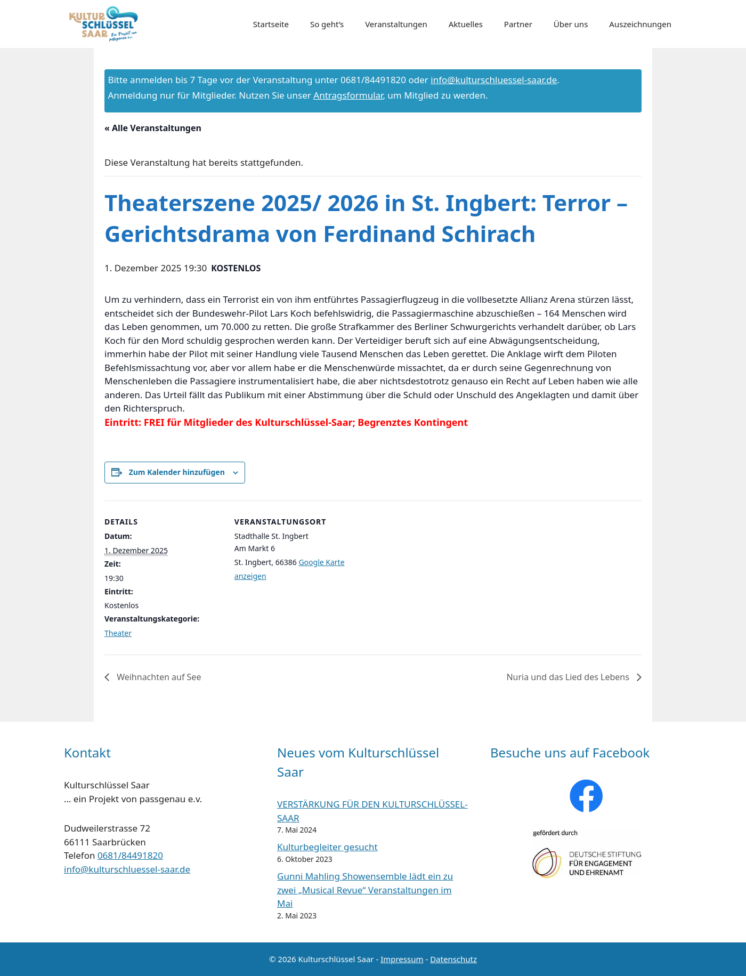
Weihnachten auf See (158, 677)
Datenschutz (453, 959)
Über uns (571, 24)
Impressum (401, 959)
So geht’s (327, 24)
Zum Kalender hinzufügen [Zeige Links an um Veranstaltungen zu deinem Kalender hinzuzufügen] (177, 472)
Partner (518, 24)
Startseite (271, 24)
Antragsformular (348, 95)
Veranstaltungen (396, 24)
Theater (118, 633)
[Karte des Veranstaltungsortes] (420, 574)
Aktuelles (466, 24)
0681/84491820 (130, 855)
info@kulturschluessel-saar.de (494, 80)
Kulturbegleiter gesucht (327, 847)
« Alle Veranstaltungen (152, 128)
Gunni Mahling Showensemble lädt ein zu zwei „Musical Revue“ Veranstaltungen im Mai (365, 889)
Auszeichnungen (640, 24)
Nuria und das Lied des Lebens (568, 677)
